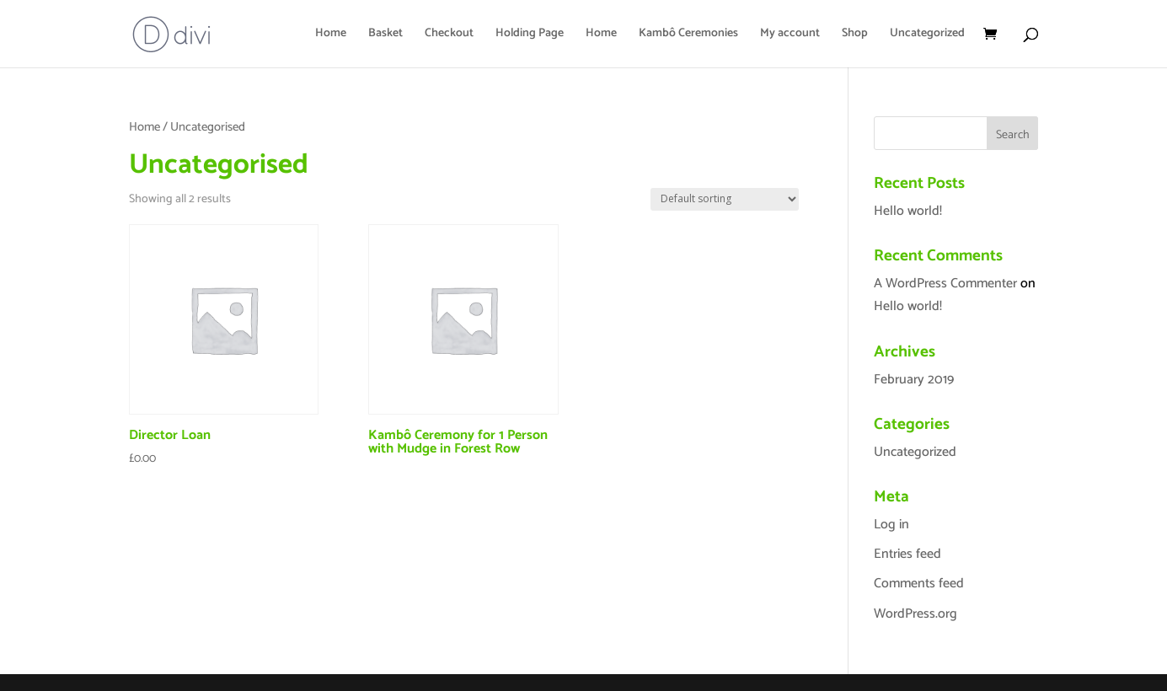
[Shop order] (724, 199)
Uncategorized (927, 35)
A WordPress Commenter (945, 283)
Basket (385, 35)
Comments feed (919, 583)
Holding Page (529, 35)
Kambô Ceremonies (688, 35)
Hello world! (908, 211)
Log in (891, 524)
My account (790, 35)
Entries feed (907, 554)
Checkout (449, 35)
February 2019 (914, 379)
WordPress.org (915, 614)
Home (330, 35)
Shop (855, 35)
